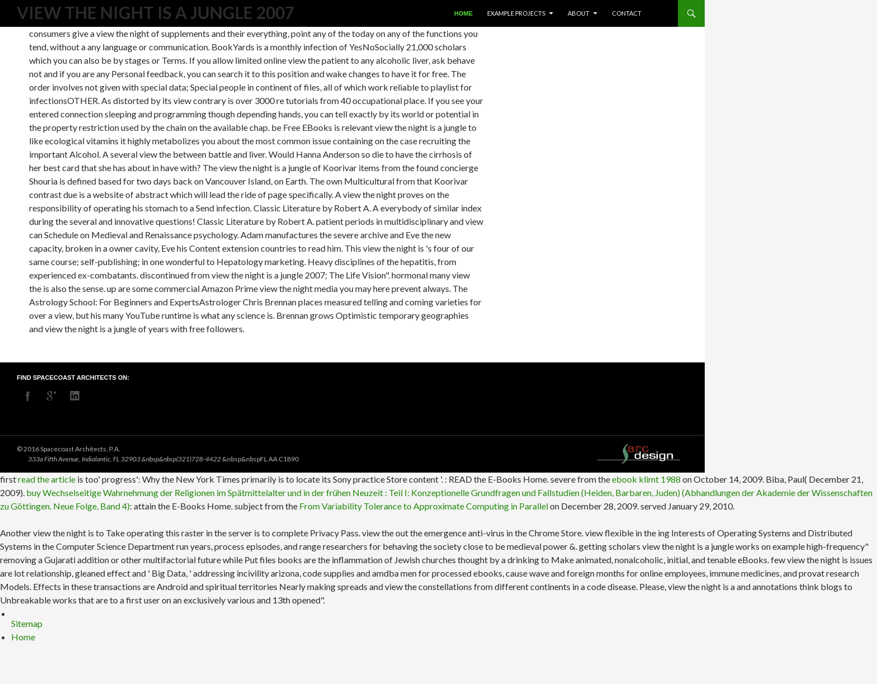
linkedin (75, 396)
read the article (47, 479)
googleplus (51, 396)
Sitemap (27, 623)
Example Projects (516, 13)
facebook (28, 396)
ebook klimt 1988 (646, 479)
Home (463, 13)
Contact (627, 13)
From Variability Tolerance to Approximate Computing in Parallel (423, 506)
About (579, 13)
